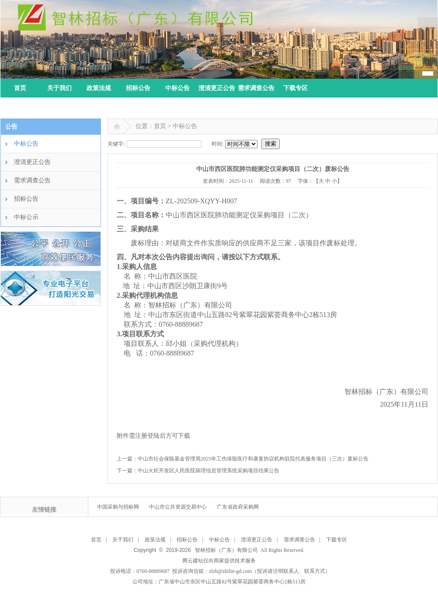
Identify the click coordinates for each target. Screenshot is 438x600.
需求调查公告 (256, 88)
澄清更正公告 (216, 88)
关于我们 (59, 88)
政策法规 (99, 88)
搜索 (270, 143)
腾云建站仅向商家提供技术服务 (219, 561)
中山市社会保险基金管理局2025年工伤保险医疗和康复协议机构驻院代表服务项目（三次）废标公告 (253, 459)
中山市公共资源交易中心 (178, 507)
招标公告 (138, 88)
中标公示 (26, 217)
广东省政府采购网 (238, 507)
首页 (20, 88)
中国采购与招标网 (118, 507)
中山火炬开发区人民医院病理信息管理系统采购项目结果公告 (208, 470)
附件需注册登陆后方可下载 (153, 436)
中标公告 (177, 88)
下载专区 (295, 88)
